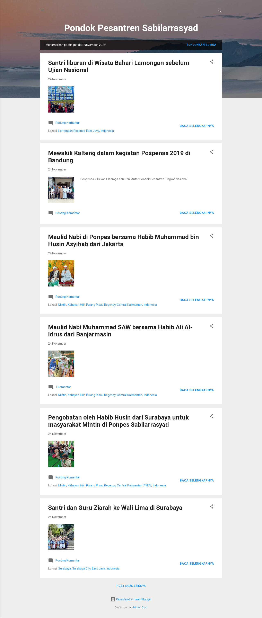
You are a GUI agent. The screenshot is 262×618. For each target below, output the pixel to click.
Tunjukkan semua (201, 45)
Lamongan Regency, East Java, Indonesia (86, 131)
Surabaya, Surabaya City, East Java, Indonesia (89, 568)
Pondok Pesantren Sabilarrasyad (131, 28)
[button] (211, 62)
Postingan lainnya (131, 586)
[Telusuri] (219, 11)
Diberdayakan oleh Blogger (131, 599)
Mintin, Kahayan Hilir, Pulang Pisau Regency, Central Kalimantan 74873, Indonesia (112, 485)
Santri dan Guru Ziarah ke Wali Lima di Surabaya (115, 507)
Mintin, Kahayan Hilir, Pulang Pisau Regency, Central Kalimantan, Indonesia (107, 305)
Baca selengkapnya (197, 126)
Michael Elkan (140, 607)
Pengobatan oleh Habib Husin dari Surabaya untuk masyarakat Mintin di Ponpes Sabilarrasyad (118, 421)
